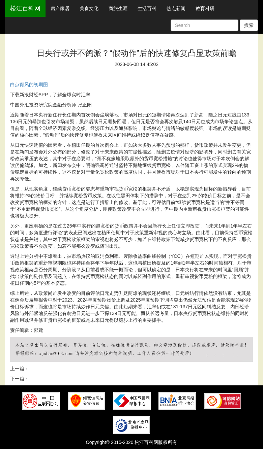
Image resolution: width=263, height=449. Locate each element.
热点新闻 (176, 8)
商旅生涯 (118, 8)
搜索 (249, 25)
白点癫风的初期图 (29, 84)
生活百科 (147, 8)
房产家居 (60, 8)
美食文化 (89, 8)
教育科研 (205, 8)
